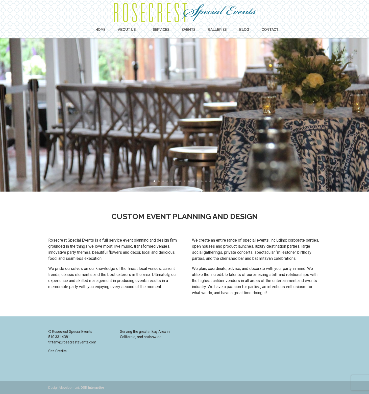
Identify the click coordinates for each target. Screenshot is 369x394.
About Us (127, 30)
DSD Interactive (92, 387)
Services (161, 30)
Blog (244, 30)
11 (197, 181)
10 (193, 181)
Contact (269, 30)
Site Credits (57, 351)
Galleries (217, 30)
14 (210, 181)
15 (214, 181)
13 (206, 181)
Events (188, 30)
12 (202, 181)
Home (100, 30)
